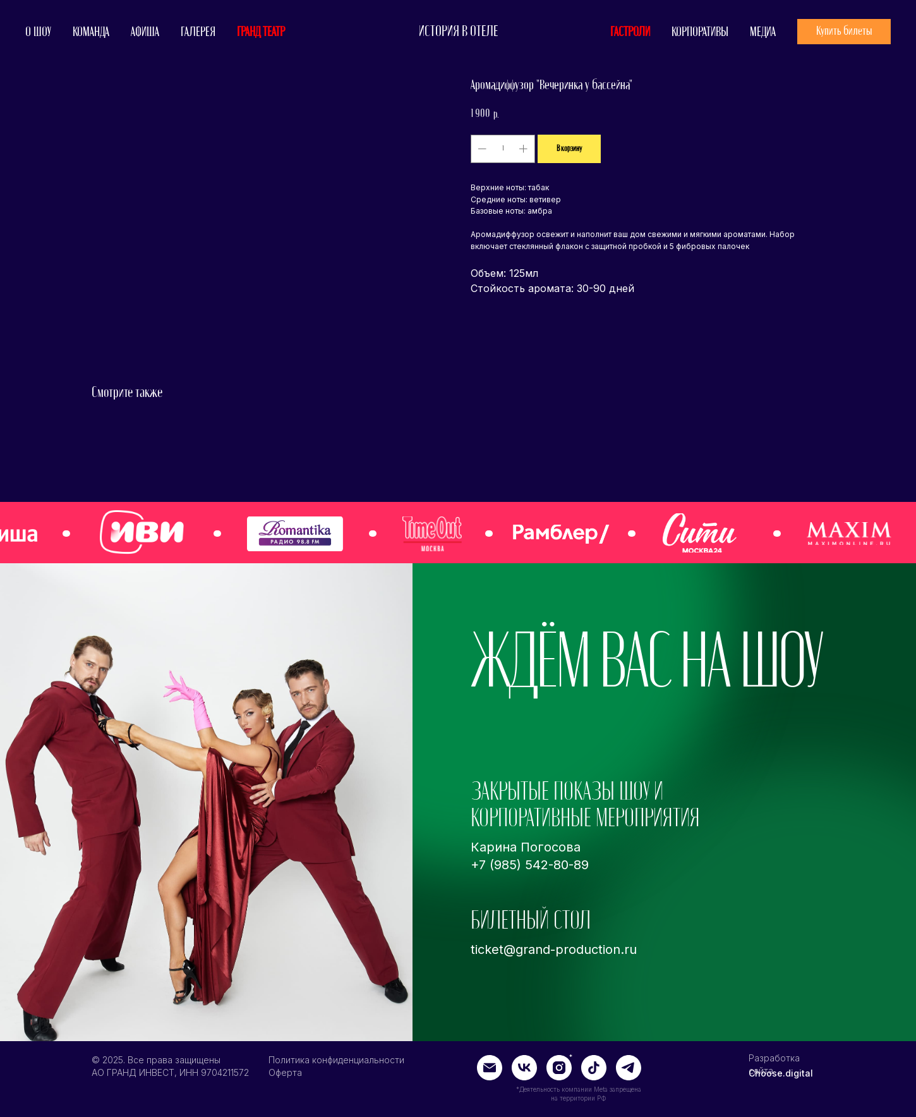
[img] (849, 533)
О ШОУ (38, 32)
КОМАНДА (91, 32)
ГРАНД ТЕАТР (261, 32)
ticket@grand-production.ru (554, 949)
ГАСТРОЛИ (630, 32)
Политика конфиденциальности (336, 1059)
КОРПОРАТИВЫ (700, 32)
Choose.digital (781, 1073)
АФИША (145, 32)
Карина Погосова (526, 847)
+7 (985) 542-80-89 (530, 864)
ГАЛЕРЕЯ (198, 32)
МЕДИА (763, 32)
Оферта (285, 1072)
